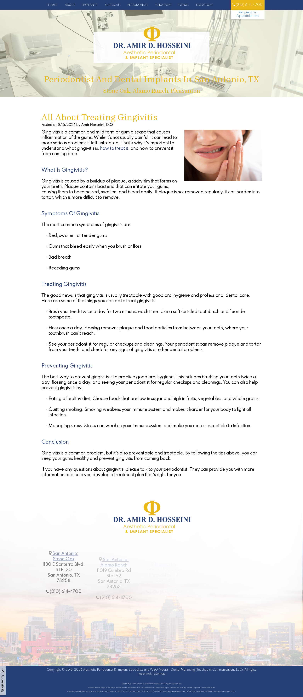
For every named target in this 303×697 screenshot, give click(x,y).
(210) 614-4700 (247, 5)
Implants (90, 5)
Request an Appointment (247, 14)
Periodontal (137, 5)
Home (52, 5)
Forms (183, 5)
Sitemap (159, 673)
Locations (204, 5)
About (70, 5)
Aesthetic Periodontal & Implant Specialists (113, 669)
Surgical (112, 5)
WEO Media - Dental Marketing (172, 669)
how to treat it (114, 148)
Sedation (163, 5)
